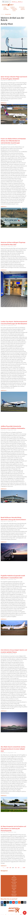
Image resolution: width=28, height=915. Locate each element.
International (14, 8)
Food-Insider (5, 9)
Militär (14, 10)
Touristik (22, 8)
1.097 (23, 867)
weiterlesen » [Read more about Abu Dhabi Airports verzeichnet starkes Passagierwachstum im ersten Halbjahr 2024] (3, 795)
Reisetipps (23, 9)
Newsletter (14, 895)
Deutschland (21, 7)
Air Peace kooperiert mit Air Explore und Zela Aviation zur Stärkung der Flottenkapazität (13, 828)
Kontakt (14, 892)
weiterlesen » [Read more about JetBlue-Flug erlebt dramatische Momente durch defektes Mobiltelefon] (3, 488)
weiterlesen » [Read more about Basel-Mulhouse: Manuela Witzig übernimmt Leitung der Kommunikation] (3, 541)
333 (18, 867)
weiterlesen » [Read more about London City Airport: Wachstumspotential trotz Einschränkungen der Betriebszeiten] (3, 390)
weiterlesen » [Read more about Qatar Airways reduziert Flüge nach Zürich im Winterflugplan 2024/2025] (3, 102)
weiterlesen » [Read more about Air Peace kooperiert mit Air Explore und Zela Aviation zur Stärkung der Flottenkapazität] (3, 865)
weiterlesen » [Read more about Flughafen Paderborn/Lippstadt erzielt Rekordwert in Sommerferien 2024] (3, 619)
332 (16, 867)
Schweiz (5, 8)
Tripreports (14, 9)
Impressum (14, 891)
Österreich (12, 7)
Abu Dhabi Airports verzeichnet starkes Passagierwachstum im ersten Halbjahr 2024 (13, 749)
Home (5, 7)
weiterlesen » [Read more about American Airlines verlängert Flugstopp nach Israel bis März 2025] (3, 269)
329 (7, 867)
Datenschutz (14, 894)
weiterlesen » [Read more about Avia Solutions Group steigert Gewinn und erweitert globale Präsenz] (3, 710)
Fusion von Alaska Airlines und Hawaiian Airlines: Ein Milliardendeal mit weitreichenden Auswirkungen (13, 141)
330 (10, 867)
